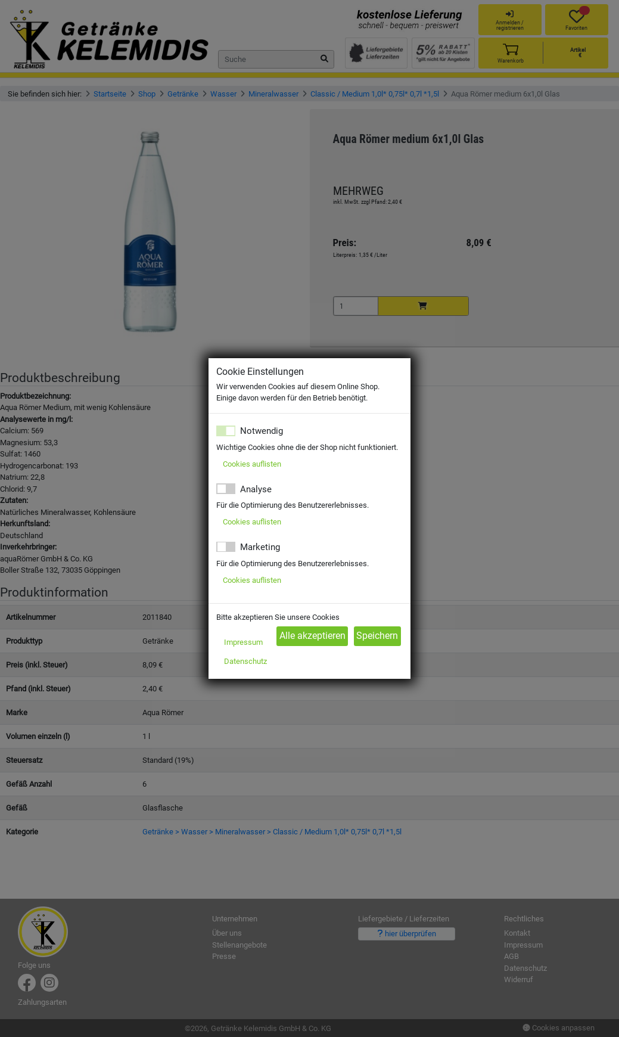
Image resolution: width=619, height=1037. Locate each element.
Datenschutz (245, 661)
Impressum (243, 642)
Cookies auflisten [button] (252, 463)
